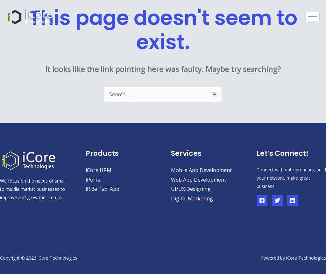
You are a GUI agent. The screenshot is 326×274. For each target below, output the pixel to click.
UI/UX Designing (191, 188)
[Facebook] (262, 200)
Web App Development (198, 179)
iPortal (94, 179)
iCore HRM (98, 170)
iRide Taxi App (102, 188)
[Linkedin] (292, 200)
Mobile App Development (201, 170)
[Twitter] (277, 200)
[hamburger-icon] (312, 16)
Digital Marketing (192, 198)
